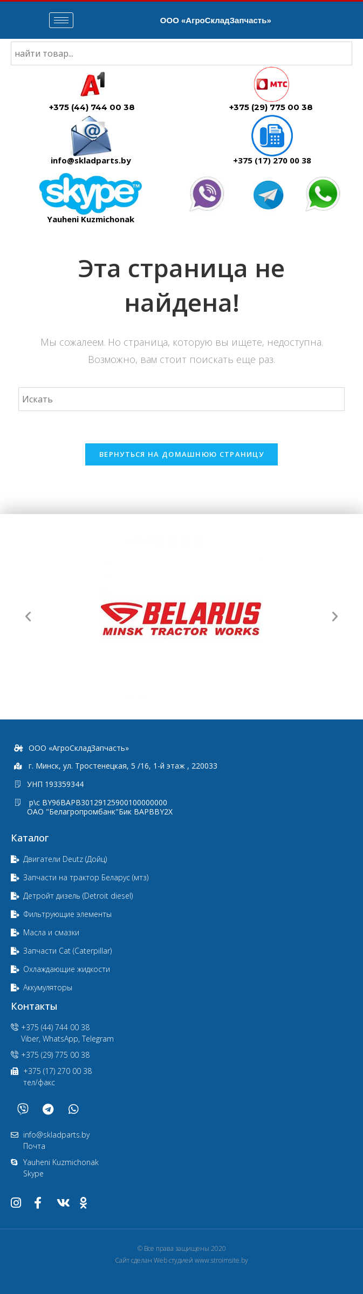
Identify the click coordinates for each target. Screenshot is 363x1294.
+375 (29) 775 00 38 (271, 107)
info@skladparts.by (91, 160)
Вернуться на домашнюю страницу (181, 454)
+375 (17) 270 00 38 (272, 160)
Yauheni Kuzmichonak (90, 219)
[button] (28, 616)
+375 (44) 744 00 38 (92, 107)
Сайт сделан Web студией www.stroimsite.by (181, 1260)
